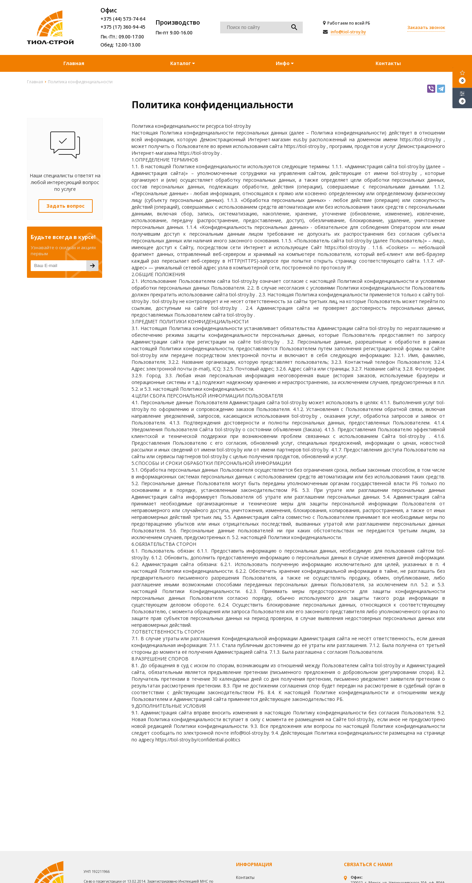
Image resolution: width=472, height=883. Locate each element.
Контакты (388, 63)
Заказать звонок (426, 27)
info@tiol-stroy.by (348, 32)
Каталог (181, 63)
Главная (73, 63)
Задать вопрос (66, 206)
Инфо (285, 63)
